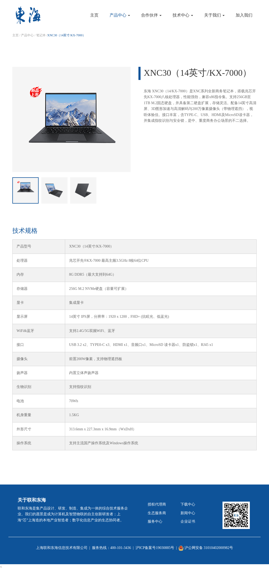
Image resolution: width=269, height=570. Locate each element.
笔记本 (41, 35)
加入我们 (244, 15)
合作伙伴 (151, 15)
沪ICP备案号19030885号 (155, 548)
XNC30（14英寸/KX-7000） (66, 35)
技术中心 (183, 15)
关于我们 (214, 15)
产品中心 (120, 15)
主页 (94, 15)
